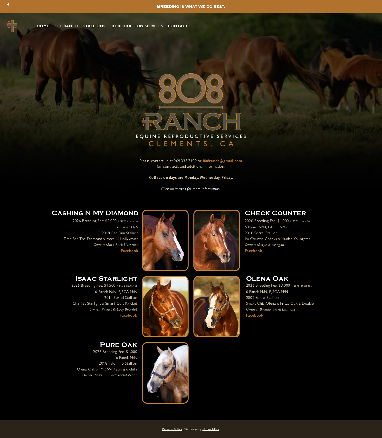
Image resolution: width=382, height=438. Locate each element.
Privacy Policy (172, 429)
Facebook (129, 250)
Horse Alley (210, 429)
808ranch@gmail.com (222, 160)
